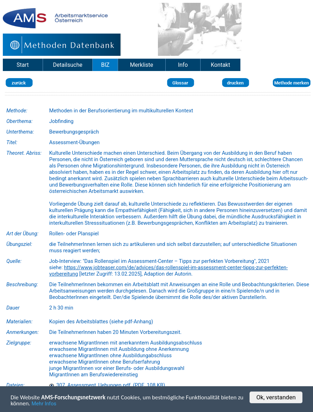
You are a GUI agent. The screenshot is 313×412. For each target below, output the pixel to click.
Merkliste (141, 64)
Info (183, 64)
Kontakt (220, 64)
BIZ (105, 64)
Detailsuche (67, 64)
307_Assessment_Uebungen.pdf (90, 385)
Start (23, 64)
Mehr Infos (44, 404)
